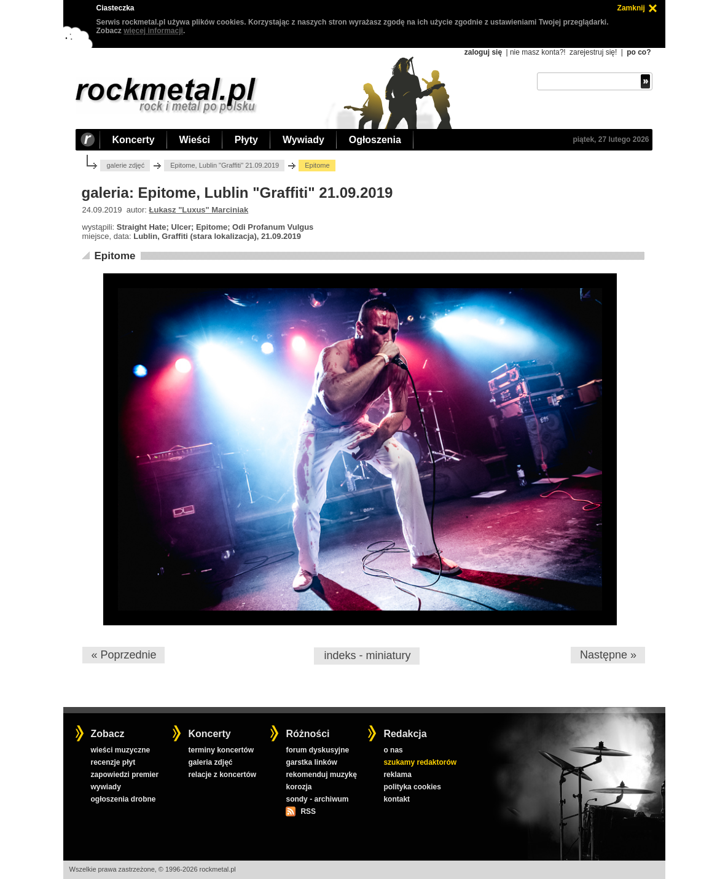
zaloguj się (483, 52)
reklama (397, 774)
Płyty (246, 140)
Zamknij (631, 8)
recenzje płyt (112, 762)
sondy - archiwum (317, 799)
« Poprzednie (123, 655)
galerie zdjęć (125, 165)
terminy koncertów (221, 750)
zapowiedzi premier (124, 774)
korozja (298, 787)
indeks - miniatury (367, 655)
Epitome (114, 256)
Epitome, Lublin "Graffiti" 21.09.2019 (224, 165)
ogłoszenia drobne (122, 799)
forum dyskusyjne (317, 750)
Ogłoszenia (375, 140)
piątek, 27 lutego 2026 (611, 139)
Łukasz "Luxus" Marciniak (199, 209)
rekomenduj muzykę (321, 774)
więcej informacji (153, 30)
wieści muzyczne (120, 750)
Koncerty (133, 140)
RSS (307, 811)
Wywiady (303, 140)
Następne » (608, 655)
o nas (392, 750)
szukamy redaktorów (419, 762)
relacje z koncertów (222, 774)
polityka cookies (411, 787)
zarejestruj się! (593, 52)
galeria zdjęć (210, 762)
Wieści (194, 140)
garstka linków (311, 762)
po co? (639, 52)
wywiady (105, 787)
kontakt (396, 799)
